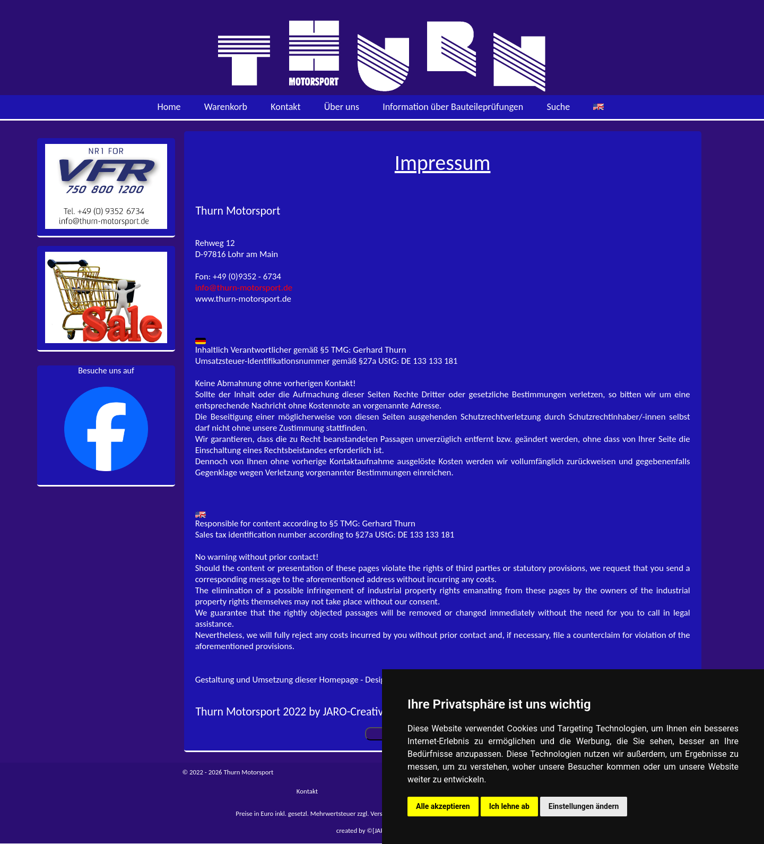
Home (168, 107)
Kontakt (285, 107)
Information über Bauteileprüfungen (453, 107)
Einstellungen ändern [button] (584, 806)
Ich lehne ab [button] (509, 806)
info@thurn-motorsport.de (243, 287)
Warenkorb (225, 107)
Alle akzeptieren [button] (443, 806)
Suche (558, 107)
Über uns (341, 107)
